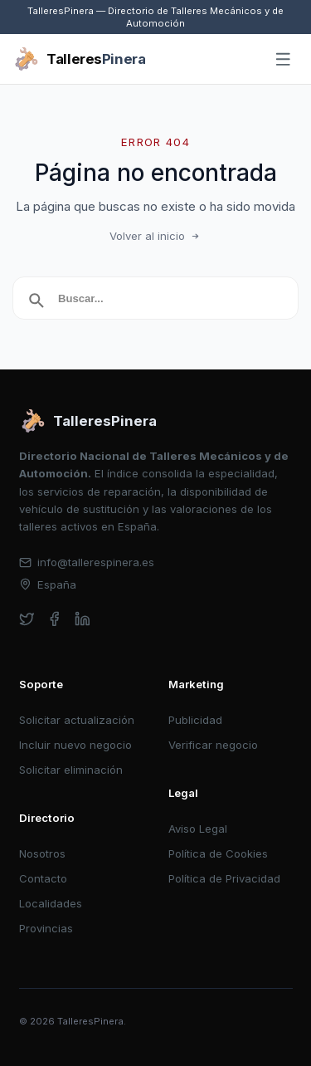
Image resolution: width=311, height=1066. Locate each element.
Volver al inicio (155, 235)
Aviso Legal (197, 828)
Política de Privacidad (224, 878)
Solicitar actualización (76, 719)
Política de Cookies (218, 853)
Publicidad (195, 719)
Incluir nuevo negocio (75, 744)
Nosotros (42, 853)
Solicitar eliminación (71, 769)
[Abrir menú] (283, 60)
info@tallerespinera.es (87, 562)
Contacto (43, 878)
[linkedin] (82, 619)
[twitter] (27, 619)
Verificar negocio (213, 744)
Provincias (46, 928)
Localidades (50, 903)
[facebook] (54, 619)
